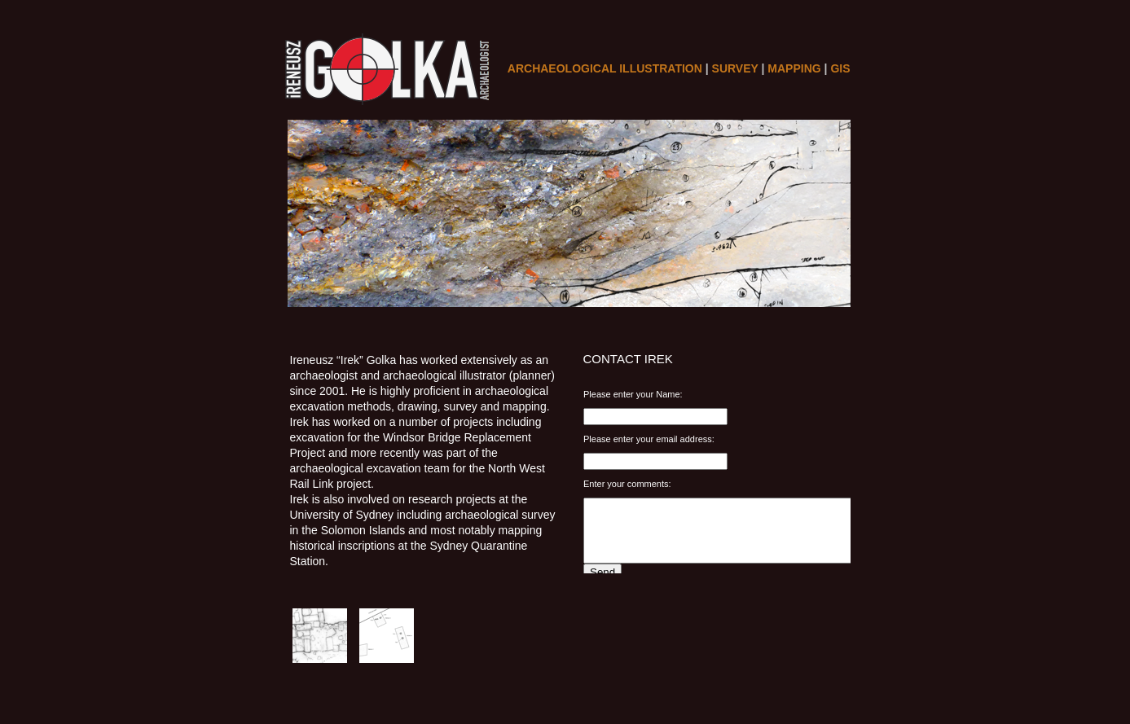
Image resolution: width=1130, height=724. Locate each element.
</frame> (721, 476)
